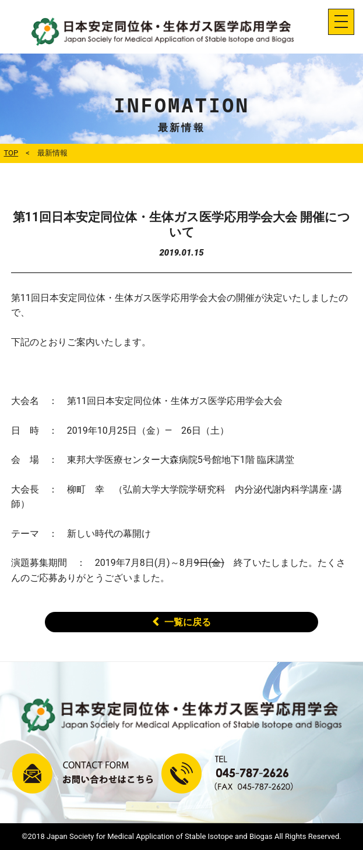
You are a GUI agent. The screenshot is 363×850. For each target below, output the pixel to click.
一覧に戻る (187, 622)
